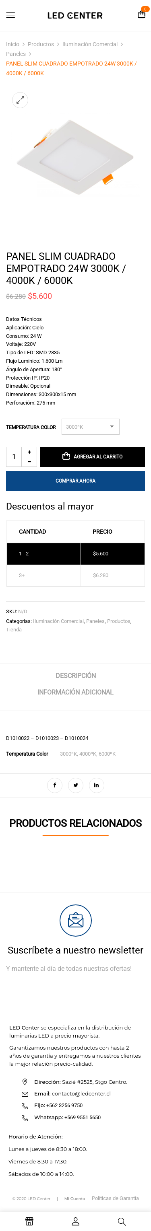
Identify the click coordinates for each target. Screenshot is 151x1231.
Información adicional (75, 692)
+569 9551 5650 (82, 1117)
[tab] (75, 679)
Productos (41, 44)
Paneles (16, 54)
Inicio (12, 44)
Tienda (14, 630)
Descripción (76, 676)
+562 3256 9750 (64, 1105)
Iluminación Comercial (90, 44)
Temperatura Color (31, 427)
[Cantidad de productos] (21, 457)
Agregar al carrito (98, 457)
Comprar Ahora (75, 481)
